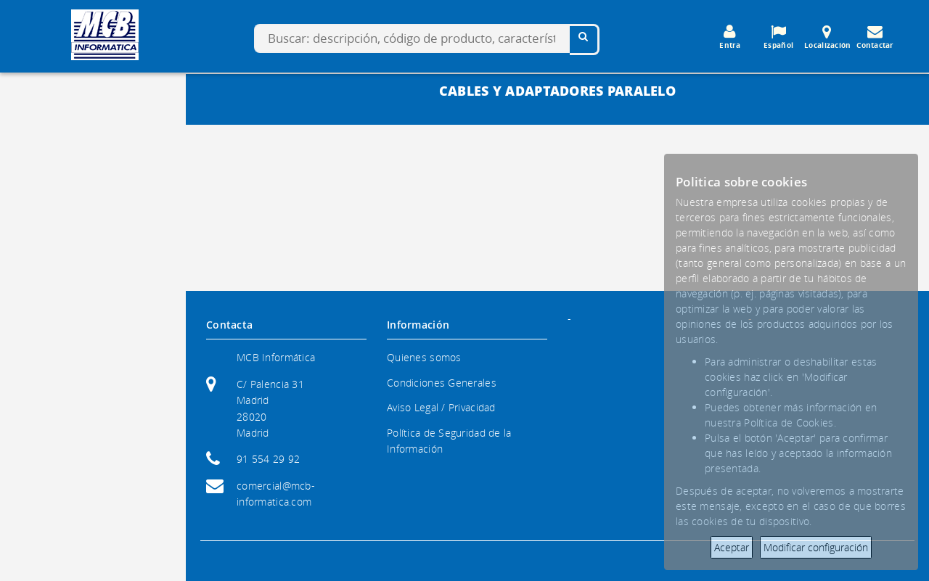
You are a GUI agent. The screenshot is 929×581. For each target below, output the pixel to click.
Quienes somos (424, 357)
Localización (827, 37)
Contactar (875, 37)
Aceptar (731, 547)
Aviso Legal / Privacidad (441, 407)
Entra (730, 37)
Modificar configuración (816, 547)
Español (778, 37)
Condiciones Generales (441, 383)
